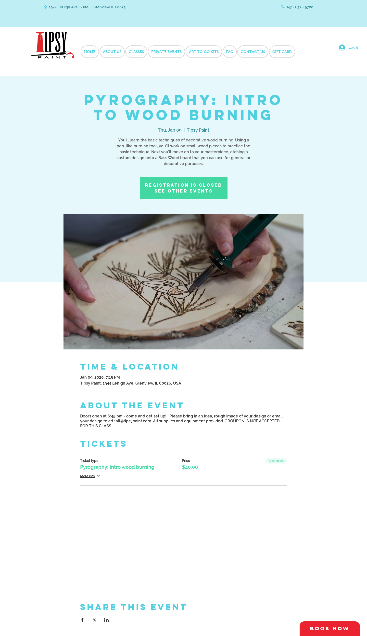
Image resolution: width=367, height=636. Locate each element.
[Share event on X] (94, 620)
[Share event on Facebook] (82, 620)
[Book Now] (330, 628)
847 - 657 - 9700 (299, 7)
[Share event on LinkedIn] (106, 620)
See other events (183, 191)
